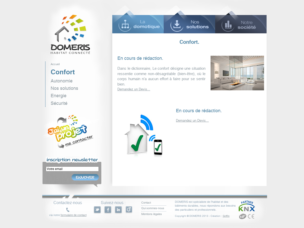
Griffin (226, 216)
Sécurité (59, 103)
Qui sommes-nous (152, 208)
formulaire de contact (74, 215)
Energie (58, 95)
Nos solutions (64, 88)
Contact (146, 202)
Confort (63, 72)
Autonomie (62, 80)
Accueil (55, 64)
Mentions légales (151, 214)
